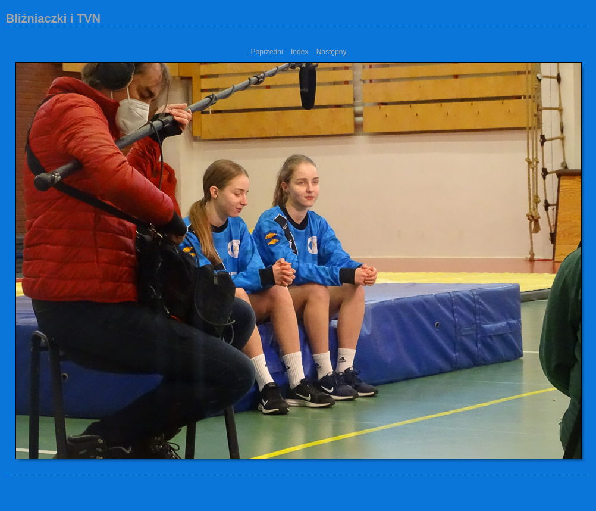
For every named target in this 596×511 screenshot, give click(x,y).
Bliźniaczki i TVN (53, 18)
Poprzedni (267, 52)
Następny (331, 52)
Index (299, 52)
